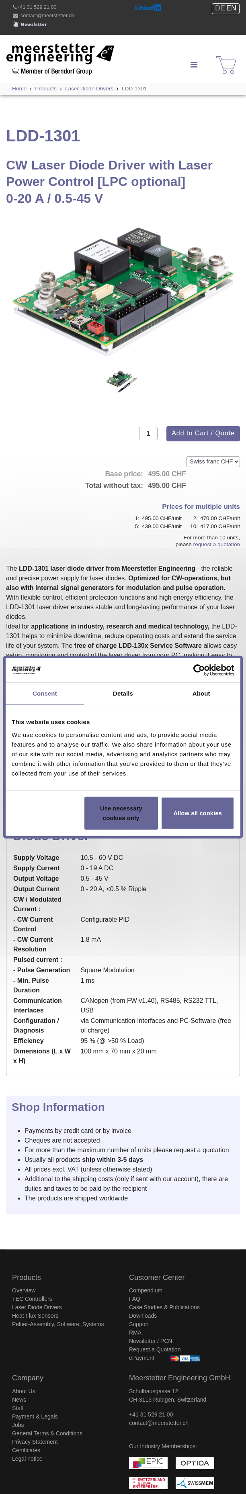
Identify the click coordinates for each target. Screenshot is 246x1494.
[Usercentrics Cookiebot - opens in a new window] (199, 670)
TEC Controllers (32, 1299)
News (19, 1399)
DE (220, 8)
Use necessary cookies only (121, 812)
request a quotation (216, 544)
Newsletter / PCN (150, 1341)
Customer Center (156, 1278)
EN (231, 8)
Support (139, 1324)
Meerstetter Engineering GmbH (50, 48)
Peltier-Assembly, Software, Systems (58, 1324)
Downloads (143, 1315)
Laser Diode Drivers (37, 1307)
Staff (18, 1408)
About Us (23, 1391)
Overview (23, 1290)
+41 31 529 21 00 (36, 7)
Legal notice (27, 1458)
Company (27, 1378)
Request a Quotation (154, 1349)
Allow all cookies (197, 812)
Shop (220, 57)
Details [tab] (123, 693)
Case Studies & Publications (164, 1307)
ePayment (141, 1358)
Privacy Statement (35, 1442)
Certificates (26, 1450)
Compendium (145, 1290)
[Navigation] (193, 65)
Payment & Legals (35, 1416)
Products (26, 1278)
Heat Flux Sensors (35, 1315)
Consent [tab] (45, 693)
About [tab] (201, 693)
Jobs (18, 1425)
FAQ (134, 1299)
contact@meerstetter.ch (47, 15)
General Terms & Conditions (47, 1433)
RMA (135, 1332)
